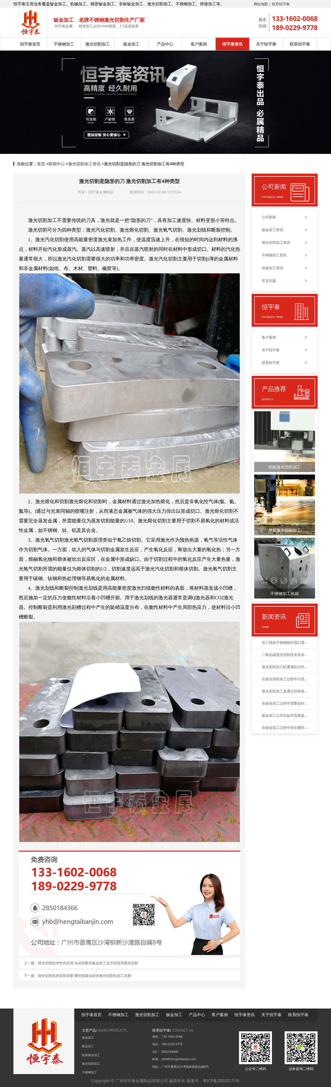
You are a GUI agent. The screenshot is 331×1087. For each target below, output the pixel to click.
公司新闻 (269, 217)
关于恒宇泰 (266, 44)
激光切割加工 (97, 44)
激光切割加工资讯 (84, 164)
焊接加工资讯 (272, 268)
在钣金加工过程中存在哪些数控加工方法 (284, 727)
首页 (41, 164)
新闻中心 (56, 164)
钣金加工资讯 (272, 230)
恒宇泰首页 (30, 44)
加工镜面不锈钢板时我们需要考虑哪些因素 (284, 642)
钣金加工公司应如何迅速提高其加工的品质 (284, 715)
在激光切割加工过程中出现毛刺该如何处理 (284, 678)
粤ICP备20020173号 (221, 1080)
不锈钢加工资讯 (274, 255)
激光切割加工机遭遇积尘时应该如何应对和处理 (284, 666)
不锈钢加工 (64, 44)
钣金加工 (131, 44)
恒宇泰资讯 (232, 44)
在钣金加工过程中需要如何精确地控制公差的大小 (284, 703)
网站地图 (261, 4)
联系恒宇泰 (281, 4)
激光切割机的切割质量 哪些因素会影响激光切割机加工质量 (84, 975)
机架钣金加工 (91, 1055)
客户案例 (199, 44)
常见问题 (269, 281)
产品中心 (165, 44)
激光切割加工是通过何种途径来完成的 (284, 691)
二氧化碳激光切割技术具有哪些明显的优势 (284, 654)
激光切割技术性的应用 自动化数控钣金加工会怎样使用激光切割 (88, 962)
